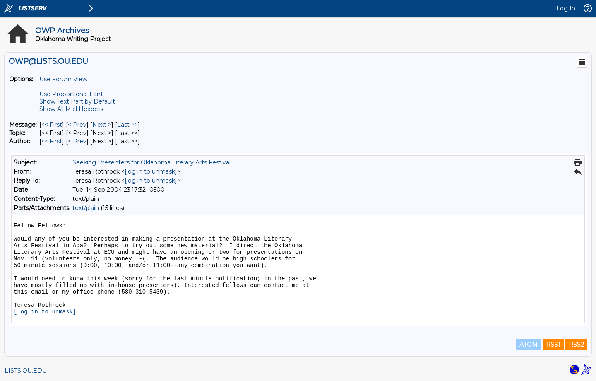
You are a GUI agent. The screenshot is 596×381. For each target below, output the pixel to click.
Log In (565, 8)
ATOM (528, 344)
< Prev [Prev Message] (77, 124)
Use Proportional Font (71, 94)
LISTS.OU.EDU (26, 370)
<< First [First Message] (51, 124)
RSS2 (576, 344)
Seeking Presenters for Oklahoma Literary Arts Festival (151, 162)
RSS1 (553, 344)
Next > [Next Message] (101, 124)
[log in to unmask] (151, 171)
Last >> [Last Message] (127, 124)
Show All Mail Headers (71, 109)
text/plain (85, 208)
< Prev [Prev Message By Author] (77, 141)
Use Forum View (63, 79)
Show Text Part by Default (77, 101)
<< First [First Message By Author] (51, 141)
